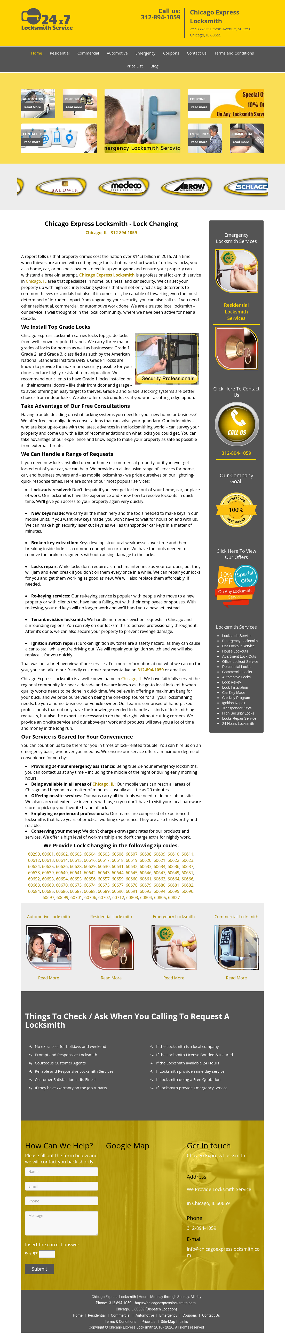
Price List (134, 65)
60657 (104, 879)
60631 (118, 866)
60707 (104, 897)
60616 (90, 860)
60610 (173, 854)
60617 (104, 860)
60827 (174, 897)
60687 (76, 891)
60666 (187, 879)
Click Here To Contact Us (236, 392)
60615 (76, 860)
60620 (146, 860)
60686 (62, 891)
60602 (62, 854)
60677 (118, 885)
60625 (48, 866)
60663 (159, 879)
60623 (187, 860)
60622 (173, 860)
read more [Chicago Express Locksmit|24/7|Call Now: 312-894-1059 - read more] (74, 107)
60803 (132, 897)
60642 (90, 873)
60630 (104, 866)
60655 (76, 879)
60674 (90, 885)
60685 (48, 891)
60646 (146, 873)
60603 (76, 854)
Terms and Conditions (234, 53)
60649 (173, 873)
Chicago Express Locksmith (107, 275)
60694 (159, 891)
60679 (146, 885)
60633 (146, 866)
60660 (132, 879)
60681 (173, 885)
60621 (159, 860)
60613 (48, 860)
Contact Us (197, 53)
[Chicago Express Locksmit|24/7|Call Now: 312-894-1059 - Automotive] (33, 99)
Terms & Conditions (120, 1321)
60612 (34, 860)
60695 (173, 891)
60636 (173, 866)
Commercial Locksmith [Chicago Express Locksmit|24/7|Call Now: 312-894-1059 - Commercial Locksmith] (236, 916)
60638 (34, 873)
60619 (132, 860)
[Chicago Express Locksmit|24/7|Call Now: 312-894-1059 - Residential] (74, 99)
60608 (146, 854)
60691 (132, 891)
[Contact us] (59, 138)
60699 (62, 897)
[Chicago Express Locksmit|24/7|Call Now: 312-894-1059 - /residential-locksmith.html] (111, 946)
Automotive (117, 53)
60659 (118, 879)
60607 (132, 854)
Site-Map (168, 1321)
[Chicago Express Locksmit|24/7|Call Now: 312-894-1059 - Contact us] (32, 134)
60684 (34, 891)
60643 (104, 873)
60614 (62, 860)
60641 (76, 873)
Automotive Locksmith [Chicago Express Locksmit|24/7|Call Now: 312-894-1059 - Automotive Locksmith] (48, 916)
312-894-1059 (160, 17)
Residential (60, 53)
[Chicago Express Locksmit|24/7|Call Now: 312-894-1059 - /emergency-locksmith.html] (174, 946)
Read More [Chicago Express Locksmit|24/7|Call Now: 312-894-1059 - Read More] (32, 107)
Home (36, 53)
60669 (48, 885)
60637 (187, 866)
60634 (159, 866)
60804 (146, 897)
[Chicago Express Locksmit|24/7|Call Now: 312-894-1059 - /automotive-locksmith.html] (49, 946)
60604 (90, 854)
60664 (173, 879)
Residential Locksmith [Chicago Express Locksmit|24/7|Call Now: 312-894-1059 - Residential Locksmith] (111, 916)
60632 (132, 866)
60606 (118, 854)
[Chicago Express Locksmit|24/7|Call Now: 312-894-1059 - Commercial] (242, 134)
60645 (132, 873)
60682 (187, 885)
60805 (160, 897)
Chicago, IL (96, 232)
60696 (187, 891)
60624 (34, 866)
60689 (104, 891)
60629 (90, 866)
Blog (155, 65)
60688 (90, 891)
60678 (132, 885)
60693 (146, 891)
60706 (90, 897)
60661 (146, 879)
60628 (76, 866)
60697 (48, 897)
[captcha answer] (47, 1254)
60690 (118, 891)
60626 (62, 866)
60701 (76, 897)
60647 (159, 873)
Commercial (88, 53)
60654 (62, 879)
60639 (48, 873)
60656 (90, 879)
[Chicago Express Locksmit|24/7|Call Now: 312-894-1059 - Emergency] (199, 134)
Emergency (145, 53)
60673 (76, 885)
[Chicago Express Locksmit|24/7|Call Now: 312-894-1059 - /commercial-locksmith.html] (237, 946)
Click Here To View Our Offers (236, 554)
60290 (34, 854)
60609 (159, 854)
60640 (62, 873)
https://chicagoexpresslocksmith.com (165, 1303)
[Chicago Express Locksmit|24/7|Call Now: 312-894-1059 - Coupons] (199, 99)
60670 (62, 885)
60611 (187, 854)
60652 (34, 879)
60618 (118, 860)
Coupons (171, 53)
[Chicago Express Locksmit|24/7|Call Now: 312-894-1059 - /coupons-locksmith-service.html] (226, 103)
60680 (159, 885)
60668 (34, 885)
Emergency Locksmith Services (236, 238)
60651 (187, 873)
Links (183, 1321)
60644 (118, 873)
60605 (104, 854)
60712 (118, 897)
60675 (104, 885)
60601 (48, 854)
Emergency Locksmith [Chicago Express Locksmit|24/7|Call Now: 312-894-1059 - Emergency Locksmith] (174, 916)
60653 (48, 879)
